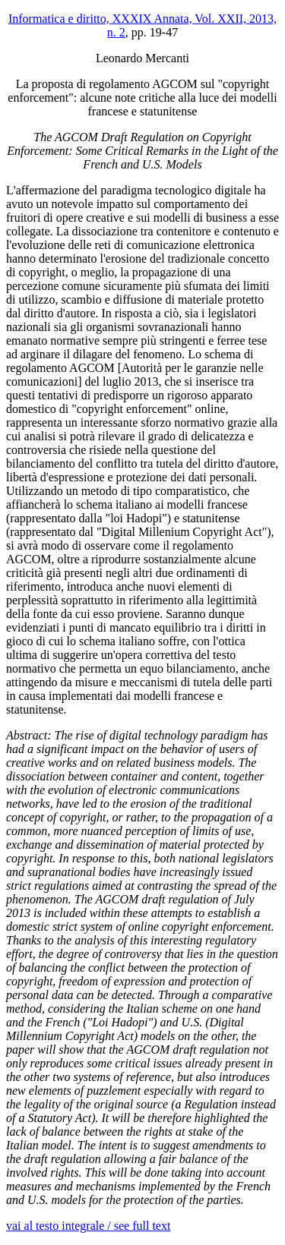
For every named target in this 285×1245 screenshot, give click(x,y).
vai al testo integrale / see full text (88, 1225)
